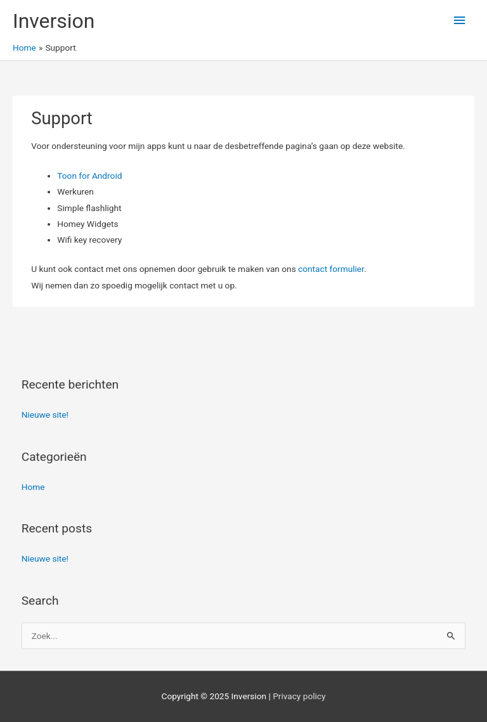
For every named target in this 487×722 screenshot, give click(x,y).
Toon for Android (89, 176)
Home (33, 487)
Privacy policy (299, 696)
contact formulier (331, 269)
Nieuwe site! (45, 414)
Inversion (53, 21)
